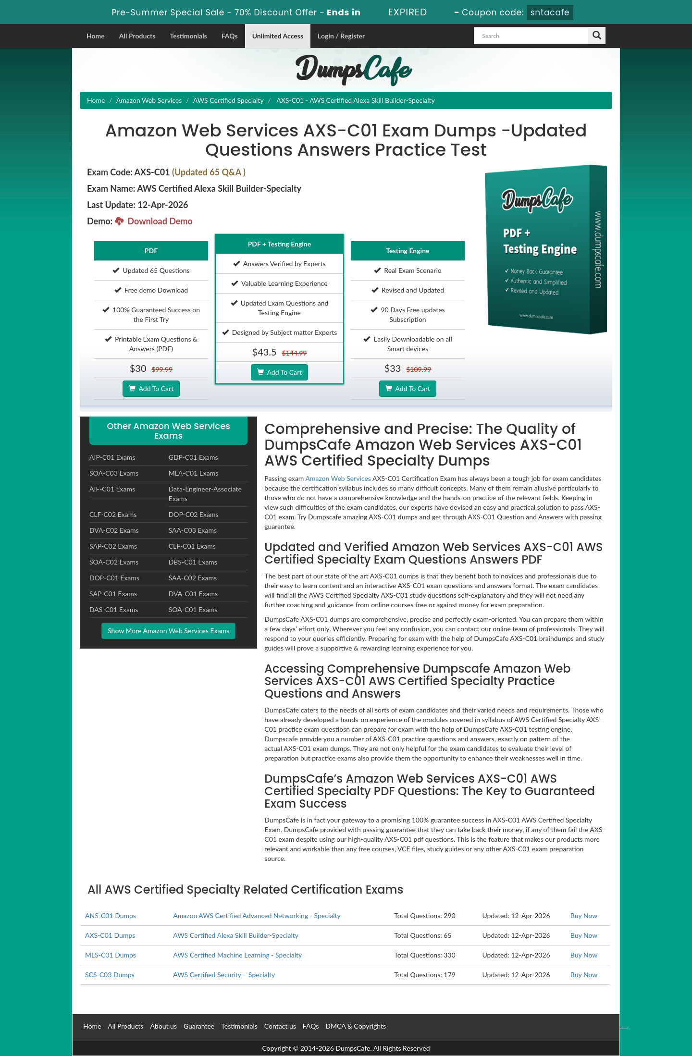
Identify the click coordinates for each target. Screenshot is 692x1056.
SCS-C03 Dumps (110, 974)
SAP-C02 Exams (113, 546)
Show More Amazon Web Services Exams (168, 630)
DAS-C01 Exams (113, 609)
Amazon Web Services (149, 100)
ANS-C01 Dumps (110, 915)
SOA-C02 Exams (113, 562)
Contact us (280, 1026)
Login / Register (341, 36)
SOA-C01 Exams (193, 609)
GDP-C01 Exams (193, 457)
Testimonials (188, 36)
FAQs (230, 36)
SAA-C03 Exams (193, 530)
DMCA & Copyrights (355, 1026)
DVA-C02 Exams (114, 530)
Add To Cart (151, 388)
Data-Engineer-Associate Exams (205, 494)
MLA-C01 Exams (194, 473)
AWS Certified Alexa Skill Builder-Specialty (235, 935)
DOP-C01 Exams (114, 578)
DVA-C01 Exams (193, 593)
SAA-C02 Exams (193, 578)
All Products (137, 36)
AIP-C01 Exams (112, 457)
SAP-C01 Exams (113, 593)
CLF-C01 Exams (192, 546)
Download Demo (154, 221)
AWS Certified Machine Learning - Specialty (237, 955)
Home (95, 36)
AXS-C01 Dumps (110, 935)
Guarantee (199, 1026)
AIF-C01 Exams (112, 489)
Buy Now (583, 915)
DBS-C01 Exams (193, 562)
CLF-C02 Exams (112, 514)
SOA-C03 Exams (113, 473)
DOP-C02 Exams (194, 514)
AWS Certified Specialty (228, 100)
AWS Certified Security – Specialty (224, 974)
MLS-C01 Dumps (110, 955)
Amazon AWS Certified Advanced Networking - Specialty (256, 915)
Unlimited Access (277, 36)
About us (163, 1026)
